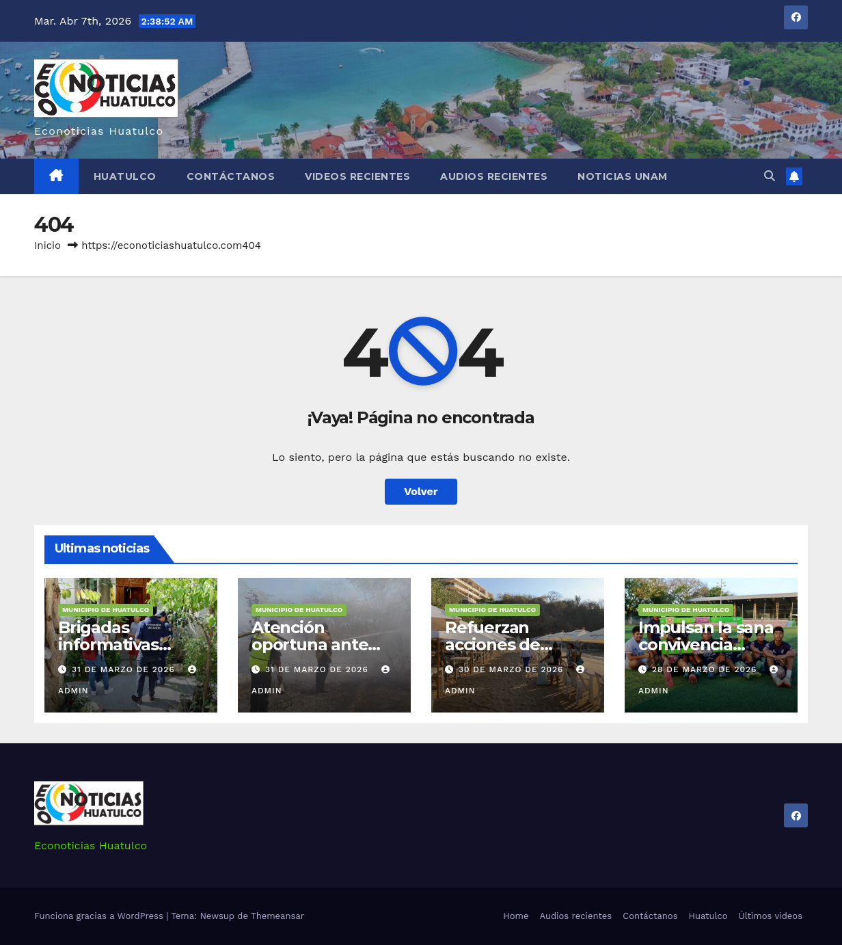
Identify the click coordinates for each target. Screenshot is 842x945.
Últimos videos (770, 916)
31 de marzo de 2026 (125, 669)
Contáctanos (231, 176)
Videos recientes (357, 176)
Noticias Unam (623, 176)
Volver (421, 491)
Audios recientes (493, 176)
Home (515, 916)
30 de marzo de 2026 (513, 669)
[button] (769, 176)
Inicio (47, 245)
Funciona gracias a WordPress (100, 916)
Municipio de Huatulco (105, 609)
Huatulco (125, 176)
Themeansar (277, 916)
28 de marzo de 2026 (706, 669)
